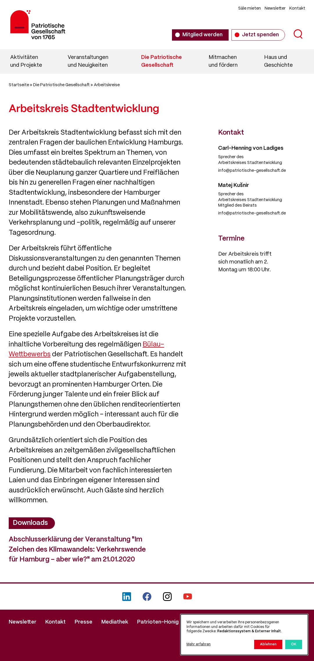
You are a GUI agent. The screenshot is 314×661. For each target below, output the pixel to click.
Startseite (19, 85)
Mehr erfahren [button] (198, 644)
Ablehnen (268, 644)
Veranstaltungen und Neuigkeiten (88, 61)
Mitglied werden (202, 34)
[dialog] (244, 634)
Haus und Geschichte (278, 61)
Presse (83, 622)
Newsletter (275, 8)
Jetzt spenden (260, 34)
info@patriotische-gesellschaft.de (252, 171)
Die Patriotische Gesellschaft (161, 61)
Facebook (147, 596)
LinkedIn (126, 596)
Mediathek (114, 622)
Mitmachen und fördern (223, 61)
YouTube (187, 596)
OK (293, 644)
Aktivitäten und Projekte (26, 61)
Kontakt (297, 8)
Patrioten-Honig (158, 622)
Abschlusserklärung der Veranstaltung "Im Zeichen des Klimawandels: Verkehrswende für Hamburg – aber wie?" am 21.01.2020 (77, 550)
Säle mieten (249, 8)
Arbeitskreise (107, 85)
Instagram (167, 596)
